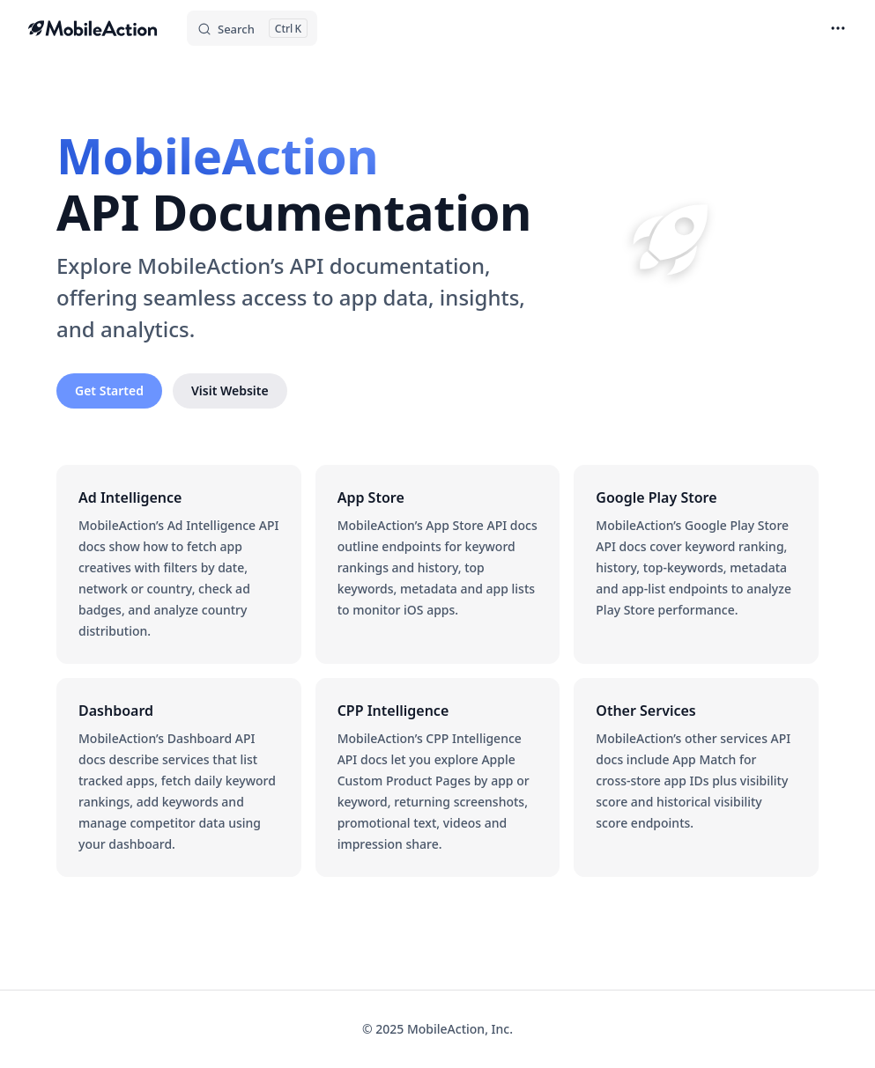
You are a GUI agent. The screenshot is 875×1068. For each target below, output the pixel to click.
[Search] (252, 28)
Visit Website (230, 390)
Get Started (109, 390)
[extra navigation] (838, 28)
